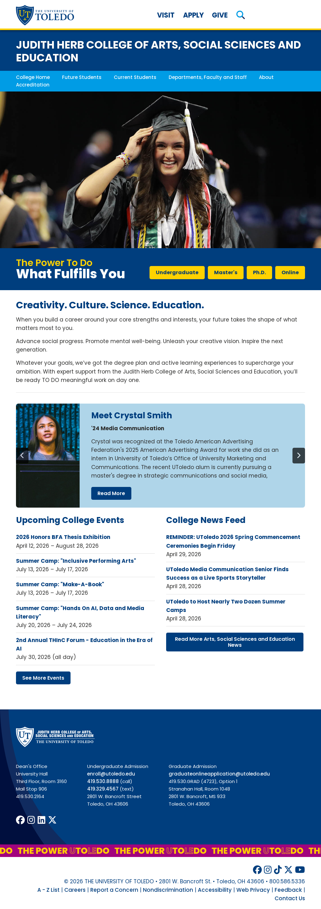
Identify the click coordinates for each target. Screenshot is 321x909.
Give (220, 15)
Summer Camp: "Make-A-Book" (60, 584)
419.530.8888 (103, 781)
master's (225, 272)
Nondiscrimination (168, 890)
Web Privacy (253, 890)
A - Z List (48, 890)
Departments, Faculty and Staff (208, 77)
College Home (33, 77)
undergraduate (177, 272)
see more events (43, 678)
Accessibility (215, 890)
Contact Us (290, 898)
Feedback (288, 890)
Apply (193, 15)
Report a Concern (114, 890)
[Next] (298, 455)
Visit (166, 15)
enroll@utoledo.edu (111, 774)
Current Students (135, 77)
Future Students (82, 77)
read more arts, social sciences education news (235, 642)
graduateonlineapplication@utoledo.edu (219, 774)
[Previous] (22, 455)
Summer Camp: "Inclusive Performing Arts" (76, 561)
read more (111, 493)
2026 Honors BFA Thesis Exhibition (63, 537)
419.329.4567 (102, 789)
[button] (240, 15)
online (290, 272)
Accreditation (33, 84)
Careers (75, 890)
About (266, 77)
